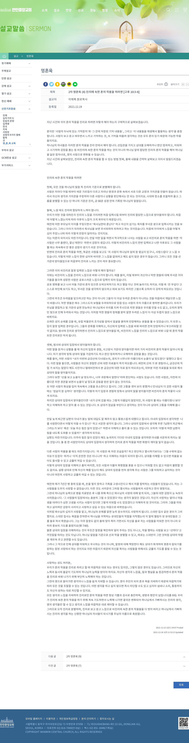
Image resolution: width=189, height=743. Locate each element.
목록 (181, 685)
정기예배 (6, 63)
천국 (5, 126)
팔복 (5, 138)
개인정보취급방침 (68, 718)
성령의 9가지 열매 (11, 135)
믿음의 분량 (8, 121)
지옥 (5, 129)
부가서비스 (7, 165)
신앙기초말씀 (9, 108)
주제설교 (6, 71)
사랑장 (6, 132)
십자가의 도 (8, 118)
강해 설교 (6, 86)
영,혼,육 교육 (9, 143)
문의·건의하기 (88, 718)
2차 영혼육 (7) (73, 665)
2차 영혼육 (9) (73, 656)
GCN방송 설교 (9, 157)
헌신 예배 (6, 101)
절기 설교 (6, 93)
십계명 (6, 124)
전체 (5, 115)
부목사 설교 (8, 150)
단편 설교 (6, 78)
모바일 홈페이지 (33, 718)
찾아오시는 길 (107, 718)
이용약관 (50, 718)
